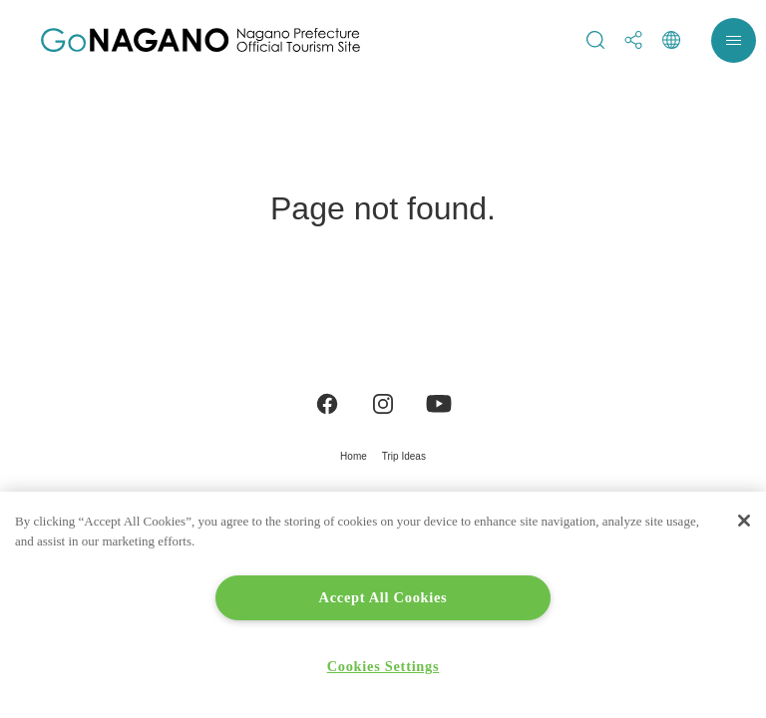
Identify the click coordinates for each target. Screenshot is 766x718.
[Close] (744, 520)
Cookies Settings (383, 666)
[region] (383, 605)
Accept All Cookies (383, 597)
